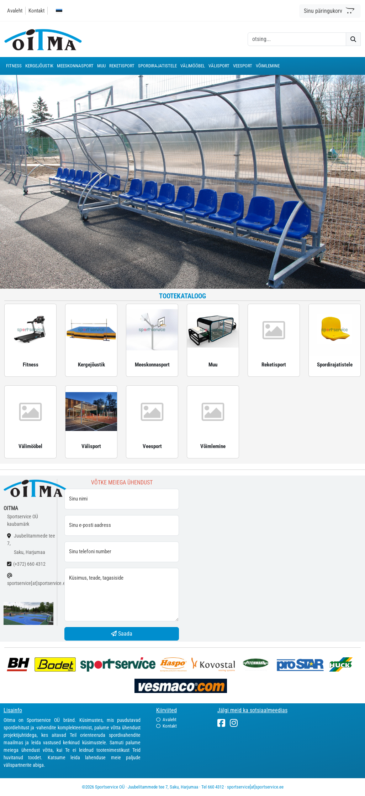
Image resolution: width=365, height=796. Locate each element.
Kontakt (36, 10)
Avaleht (14, 10)
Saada (121, 633)
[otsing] (297, 39)
